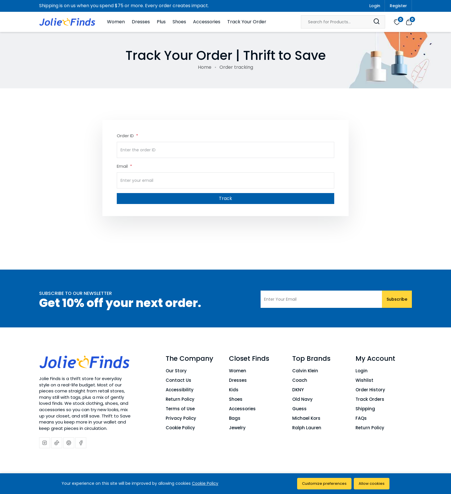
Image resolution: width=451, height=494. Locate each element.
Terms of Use (180, 409)
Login (374, 6)
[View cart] (409, 21)
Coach (299, 380)
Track (225, 198)
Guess (299, 409)
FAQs (361, 418)
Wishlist (364, 380)
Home (204, 67)
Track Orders (370, 399)
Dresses (141, 21)
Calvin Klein (305, 371)
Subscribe (397, 299)
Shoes (179, 21)
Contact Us (178, 380)
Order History (370, 390)
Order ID (126, 136)
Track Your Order (246, 21)
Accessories (206, 21)
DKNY (298, 390)
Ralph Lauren (306, 428)
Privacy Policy (181, 418)
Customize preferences (324, 483)
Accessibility (180, 390)
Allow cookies (372, 483)
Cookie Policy (180, 428)
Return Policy (180, 399)
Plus (161, 21)
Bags (234, 418)
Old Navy (302, 399)
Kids (233, 390)
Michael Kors (306, 418)
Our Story (176, 371)
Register (398, 6)
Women (116, 21)
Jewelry (237, 428)
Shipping (365, 409)
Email (123, 166)
